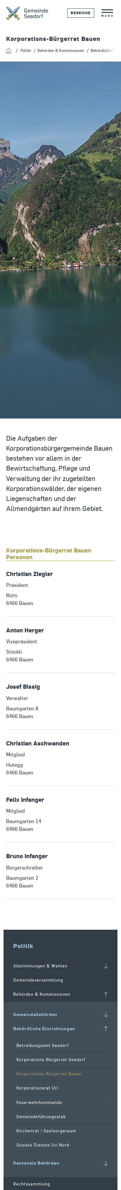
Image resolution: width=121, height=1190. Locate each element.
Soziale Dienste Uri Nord (42, 1145)
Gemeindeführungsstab (41, 1116)
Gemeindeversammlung (38, 980)
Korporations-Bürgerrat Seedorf (50, 1059)
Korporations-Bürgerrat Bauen (49, 1073)
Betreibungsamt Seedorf (42, 1045)
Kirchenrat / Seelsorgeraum (46, 1130)
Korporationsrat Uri (37, 1088)
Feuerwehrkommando (39, 1102)
